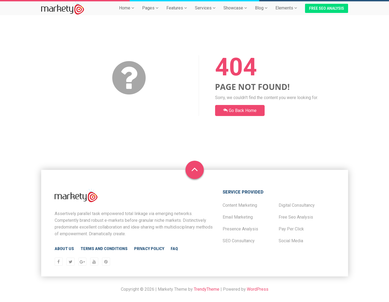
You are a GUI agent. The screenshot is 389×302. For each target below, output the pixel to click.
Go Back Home (240, 110)
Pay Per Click (291, 228)
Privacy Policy (149, 249)
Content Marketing (240, 205)
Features (176, 12)
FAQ (174, 249)
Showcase (235, 12)
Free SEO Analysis (326, 13)
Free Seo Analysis (296, 217)
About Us (64, 249)
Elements (286, 12)
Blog (261, 12)
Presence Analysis (240, 228)
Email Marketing (238, 217)
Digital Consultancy (297, 205)
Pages (150, 12)
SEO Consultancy (239, 240)
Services (205, 12)
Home (126, 12)
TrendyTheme (206, 289)
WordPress (257, 289)
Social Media (291, 240)
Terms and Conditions (104, 249)
